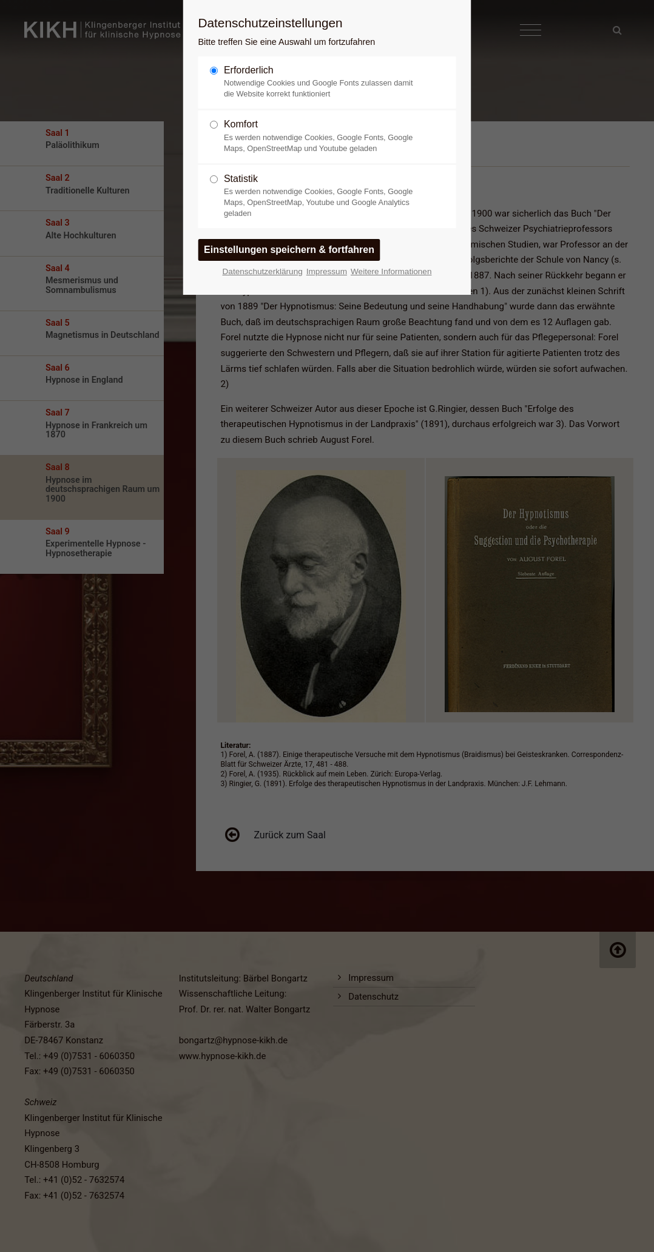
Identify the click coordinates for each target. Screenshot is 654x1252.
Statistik (322, 196)
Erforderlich (322, 82)
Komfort (322, 136)
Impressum (326, 271)
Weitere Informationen (391, 271)
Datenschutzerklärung (263, 271)
